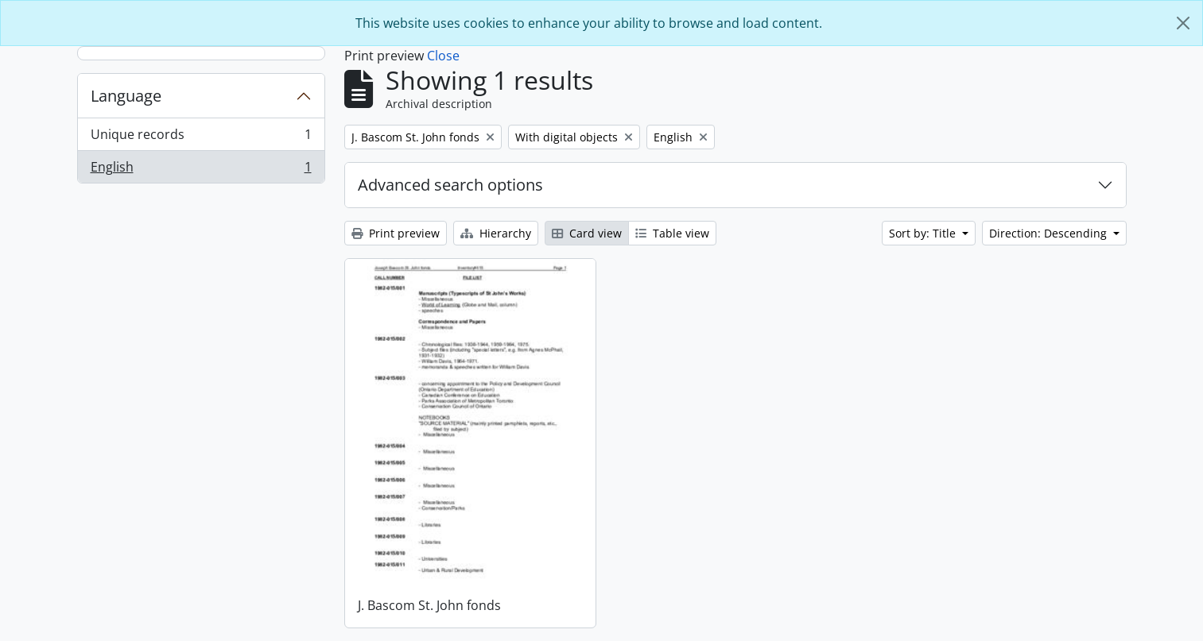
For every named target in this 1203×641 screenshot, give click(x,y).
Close (443, 55)
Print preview (395, 233)
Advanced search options (450, 184)
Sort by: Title (924, 233)
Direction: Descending (1049, 233)
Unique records (201, 138)
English (201, 170)
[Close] (1183, 23)
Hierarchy (495, 233)
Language (126, 95)
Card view (587, 233)
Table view (672, 233)
